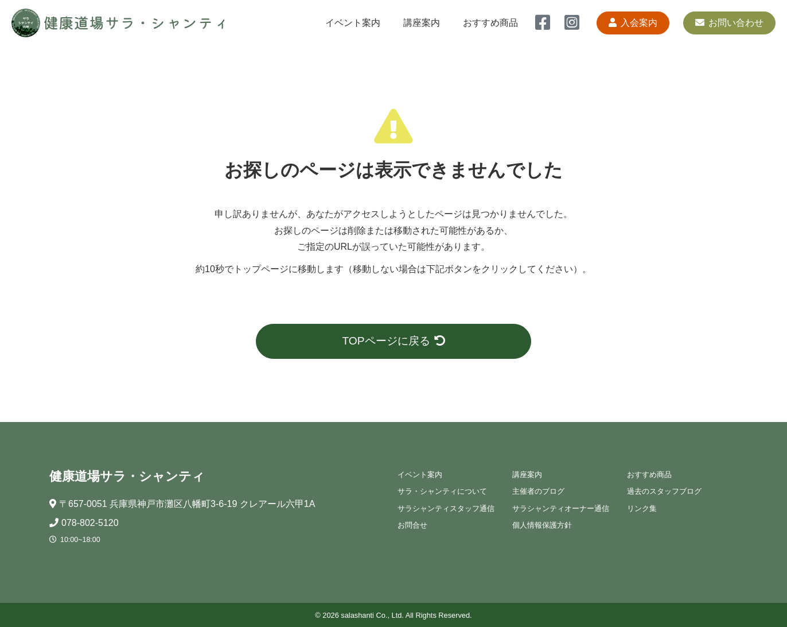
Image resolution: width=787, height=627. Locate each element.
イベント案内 (352, 23)
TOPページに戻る (393, 341)
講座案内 (421, 23)
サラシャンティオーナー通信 (560, 508)
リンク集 (642, 508)
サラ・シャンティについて (442, 491)
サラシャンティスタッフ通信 (446, 508)
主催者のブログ (538, 491)
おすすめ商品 (490, 23)
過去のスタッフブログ (664, 491)
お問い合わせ (729, 23)
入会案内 (633, 23)
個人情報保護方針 (542, 525)
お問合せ (412, 525)
